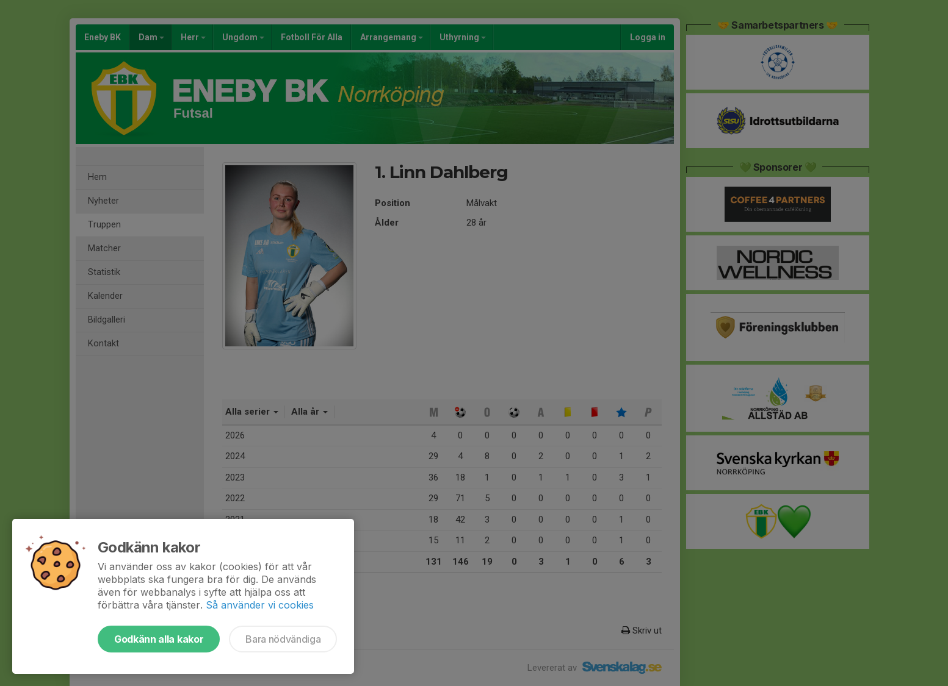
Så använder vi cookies (260, 605)
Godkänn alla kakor (158, 639)
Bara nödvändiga (282, 639)
